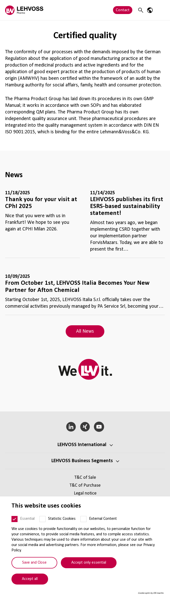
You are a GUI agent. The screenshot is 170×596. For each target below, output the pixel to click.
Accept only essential (88, 563)
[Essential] (14, 519)
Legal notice (85, 493)
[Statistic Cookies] (42, 519)
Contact (123, 10)
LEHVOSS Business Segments (82, 460)
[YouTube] (99, 427)
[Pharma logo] (24, 10)
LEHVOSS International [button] (82, 444)
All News (85, 331)
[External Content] (83, 519)
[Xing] (85, 427)
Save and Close (34, 563)
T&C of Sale (85, 477)
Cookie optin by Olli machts (151, 593)
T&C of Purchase (85, 485)
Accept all (30, 579)
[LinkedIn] (71, 427)
